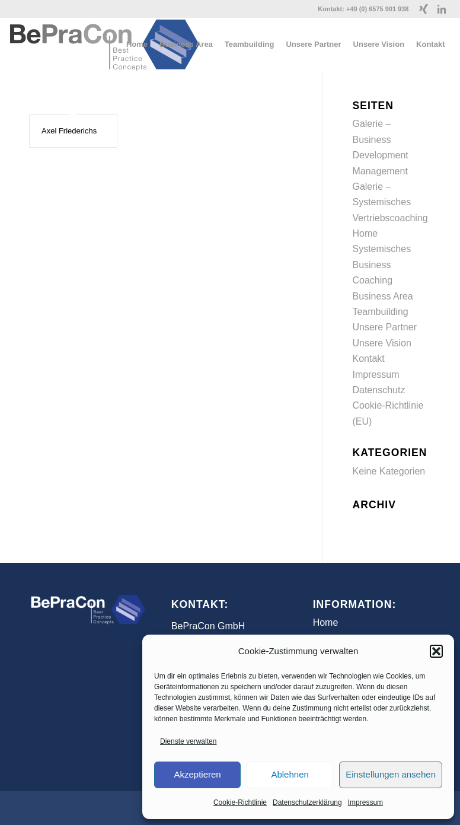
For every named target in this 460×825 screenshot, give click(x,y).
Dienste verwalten (188, 741)
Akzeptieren (197, 774)
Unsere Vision (381, 343)
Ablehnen (289, 774)
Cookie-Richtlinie (240, 802)
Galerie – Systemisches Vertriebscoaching (389, 202)
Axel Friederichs (69, 130)
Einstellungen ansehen (391, 774)
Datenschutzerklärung (307, 802)
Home (365, 233)
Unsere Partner (384, 327)
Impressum (365, 802)
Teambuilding (380, 312)
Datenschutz (378, 390)
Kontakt (368, 358)
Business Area (382, 296)
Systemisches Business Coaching (381, 264)
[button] (436, 651)
